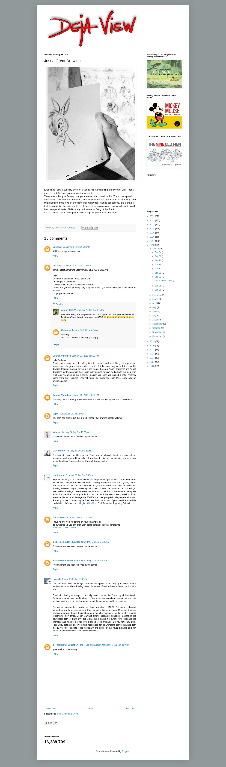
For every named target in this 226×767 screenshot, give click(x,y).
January (156, 248)
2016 (152, 237)
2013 (152, 224)
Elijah (55, 414)
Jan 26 (158, 286)
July (154, 315)
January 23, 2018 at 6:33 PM (85, 395)
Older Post (130, 708)
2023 (152, 358)
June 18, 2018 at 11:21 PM (79, 517)
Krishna (57, 432)
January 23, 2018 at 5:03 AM (76, 247)
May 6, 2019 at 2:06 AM (98, 560)
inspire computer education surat (69, 542)
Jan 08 (158, 256)
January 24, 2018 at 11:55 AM (80, 451)
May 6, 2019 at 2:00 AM (98, 542)
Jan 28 (158, 290)
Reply (55, 255)
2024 (152, 362)
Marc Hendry (59, 451)
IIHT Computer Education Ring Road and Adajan (77, 645)
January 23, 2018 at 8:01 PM (72, 414)
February (156, 295)
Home (90, 708)
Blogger (125, 751)
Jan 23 (158, 277)
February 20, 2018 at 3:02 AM (79, 475)
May (154, 307)
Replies (59, 304)
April (154, 303)
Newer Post (50, 708)
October (156, 328)
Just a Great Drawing (164, 280)
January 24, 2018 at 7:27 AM (85, 330)
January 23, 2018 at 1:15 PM (91, 310)
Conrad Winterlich (62, 356)
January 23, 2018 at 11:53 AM (77, 265)
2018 (152, 245)
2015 (152, 233)
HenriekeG (58, 579)
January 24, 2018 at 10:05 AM (76, 432)
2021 (152, 349)
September (157, 324)
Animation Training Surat (64, 527)
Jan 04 (158, 252)
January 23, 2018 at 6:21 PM (85, 356)
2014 (152, 228)
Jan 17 (158, 268)
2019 (152, 341)
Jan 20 (158, 273)
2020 (152, 345)
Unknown (57, 247)
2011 (152, 216)
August (156, 320)
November (157, 332)
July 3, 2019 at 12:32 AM (75, 579)
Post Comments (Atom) (68, 714)
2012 (152, 220)
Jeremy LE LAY (68, 310)
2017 (152, 241)
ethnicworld (58, 475)
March (155, 299)
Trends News (59, 517)
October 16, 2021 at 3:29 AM (115, 645)
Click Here (92, 503)
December (157, 336)
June (154, 311)
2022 (152, 354)
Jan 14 (158, 264)
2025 (152, 366)
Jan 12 (158, 260)
